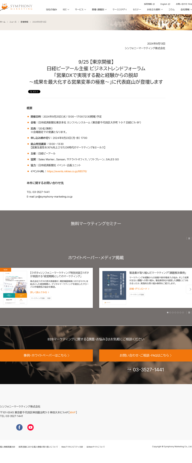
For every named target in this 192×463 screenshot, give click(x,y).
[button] (66, 10)
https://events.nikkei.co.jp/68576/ (67, 171)
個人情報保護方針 (7, 452)
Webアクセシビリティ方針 (72, 452)
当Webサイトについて (95, 452)
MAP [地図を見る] (73, 418)
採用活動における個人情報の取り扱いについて (38, 452)
